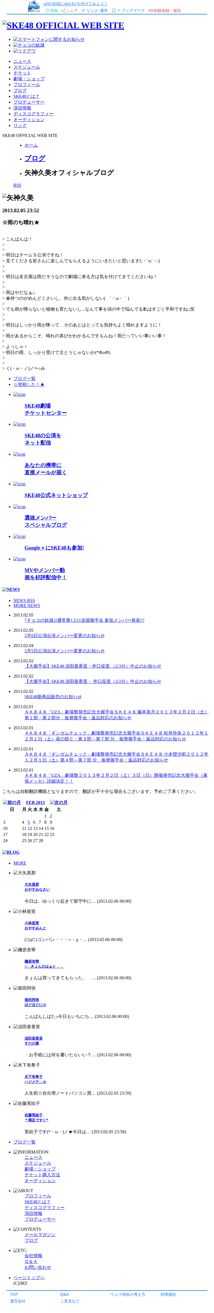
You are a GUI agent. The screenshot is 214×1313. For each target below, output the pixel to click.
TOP (14, 1294)
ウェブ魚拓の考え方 (127, 1294)
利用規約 (168, 1294)
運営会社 (18, 1301)
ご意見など (70, 1301)
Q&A (64, 1294)
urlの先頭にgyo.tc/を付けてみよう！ (75, 3)
